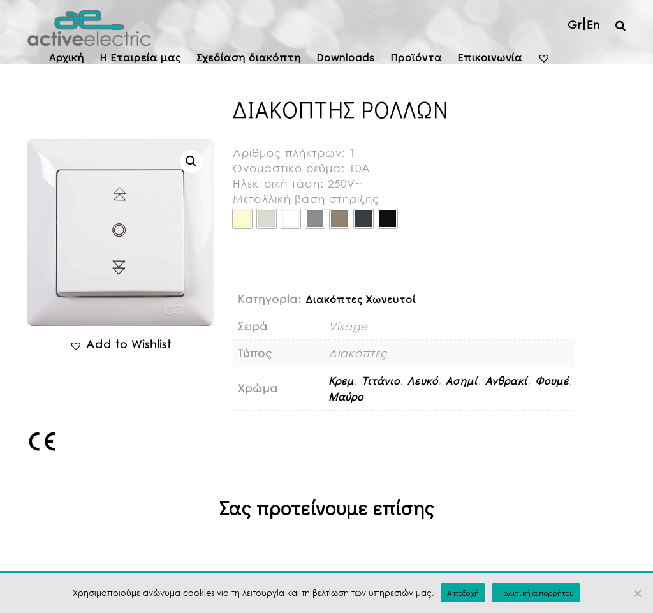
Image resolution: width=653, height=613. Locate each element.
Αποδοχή (463, 592)
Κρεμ (341, 380)
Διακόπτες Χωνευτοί (360, 299)
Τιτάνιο (381, 380)
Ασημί (462, 380)
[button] (191, 161)
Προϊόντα (416, 57)
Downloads (345, 57)
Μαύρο (345, 396)
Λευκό (422, 380)
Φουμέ (552, 380)
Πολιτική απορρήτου (536, 592)
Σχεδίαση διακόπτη (248, 57)
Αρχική (66, 57)
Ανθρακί (506, 380)
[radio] (242, 218)
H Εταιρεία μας (140, 57)
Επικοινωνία (489, 57)
